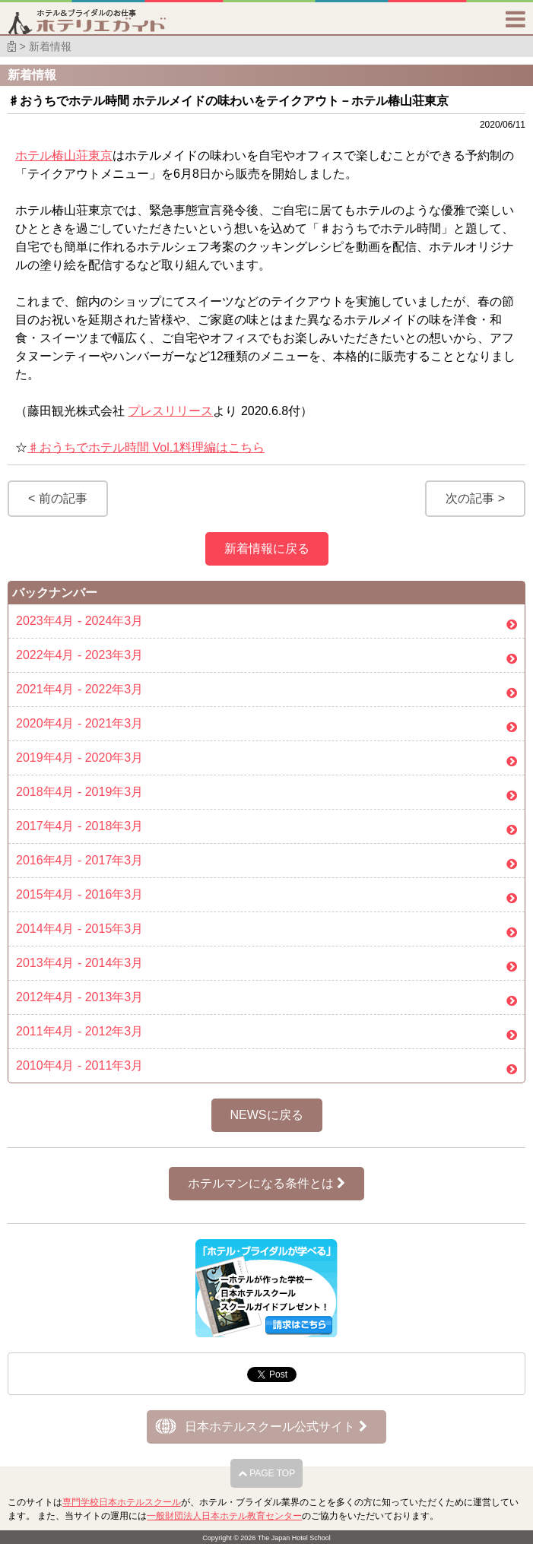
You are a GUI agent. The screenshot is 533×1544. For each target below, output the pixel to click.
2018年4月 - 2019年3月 (79, 791)
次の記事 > (475, 498)
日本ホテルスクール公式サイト (275, 1426)
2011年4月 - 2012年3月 (79, 1031)
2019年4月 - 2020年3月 (79, 757)
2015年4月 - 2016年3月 (79, 894)
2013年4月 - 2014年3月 (79, 962)
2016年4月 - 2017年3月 (79, 860)
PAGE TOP (266, 1473)
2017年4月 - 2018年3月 (79, 826)
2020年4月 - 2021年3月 (79, 723)
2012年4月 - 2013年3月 (79, 997)
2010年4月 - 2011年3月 (79, 1065)
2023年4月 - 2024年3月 (79, 620)
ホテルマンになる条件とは (266, 1183)
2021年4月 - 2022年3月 (79, 689)
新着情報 (50, 46)
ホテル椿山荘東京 (64, 155)
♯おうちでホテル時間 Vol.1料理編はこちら (146, 447)
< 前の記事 (57, 498)
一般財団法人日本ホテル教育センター (224, 1516)
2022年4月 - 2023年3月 (79, 654)
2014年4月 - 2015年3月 (79, 928)
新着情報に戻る (266, 548)
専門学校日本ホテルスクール (121, 1502)
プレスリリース (170, 410)
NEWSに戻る (266, 1114)
